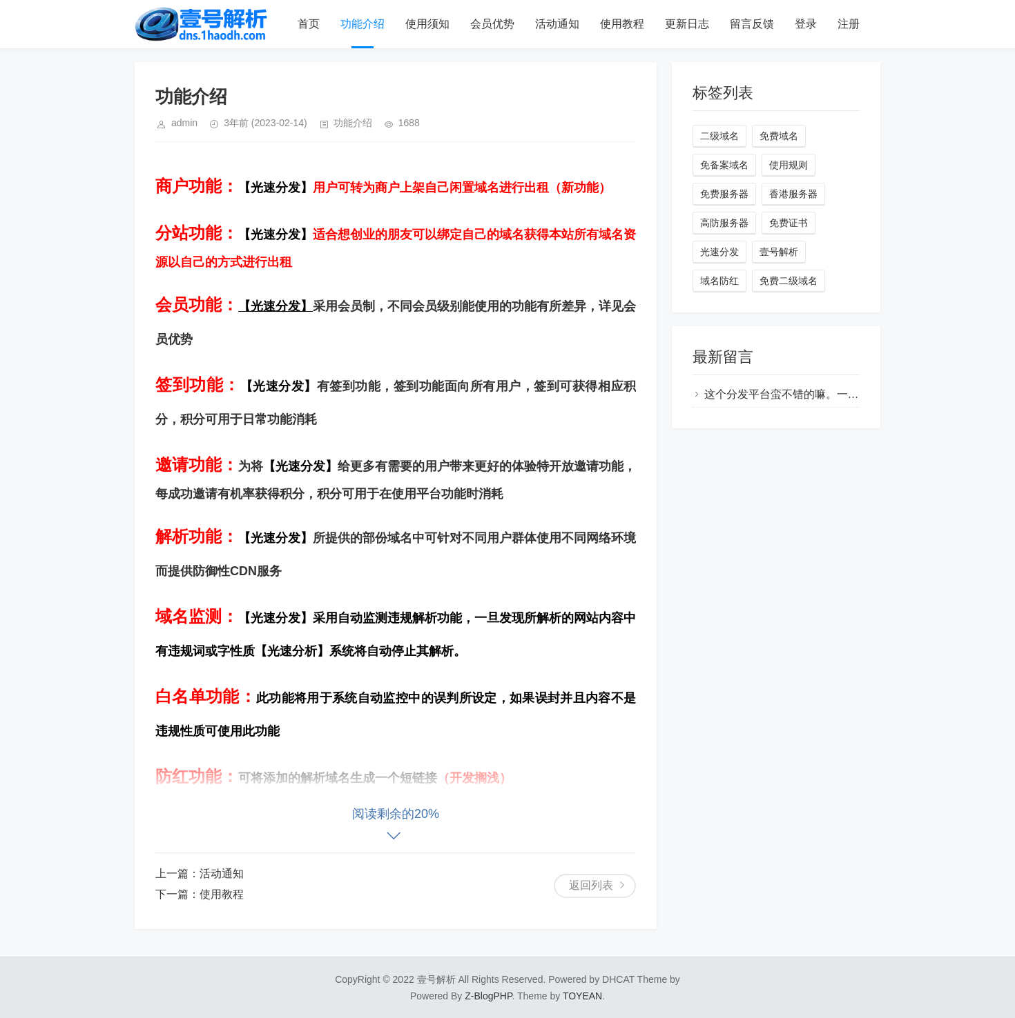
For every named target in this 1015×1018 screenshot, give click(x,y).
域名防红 (719, 280)
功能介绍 (362, 24)
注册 (849, 24)
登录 (806, 24)
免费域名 (779, 135)
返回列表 (591, 885)
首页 (309, 24)
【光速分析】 (292, 651)
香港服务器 (793, 193)
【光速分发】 (275, 187)
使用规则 (788, 164)
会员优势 (492, 24)
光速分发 (719, 251)
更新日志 (687, 24)
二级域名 (719, 135)
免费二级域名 (789, 280)
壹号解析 (779, 251)
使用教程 (622, 24)
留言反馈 (752, 24)
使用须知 (427, 24)
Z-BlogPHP (488, 995)
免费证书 (788, 222)
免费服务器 (724, 193)
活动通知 (557, 24)
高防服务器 (724, 222)
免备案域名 (724, 164)
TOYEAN (582, 995)
